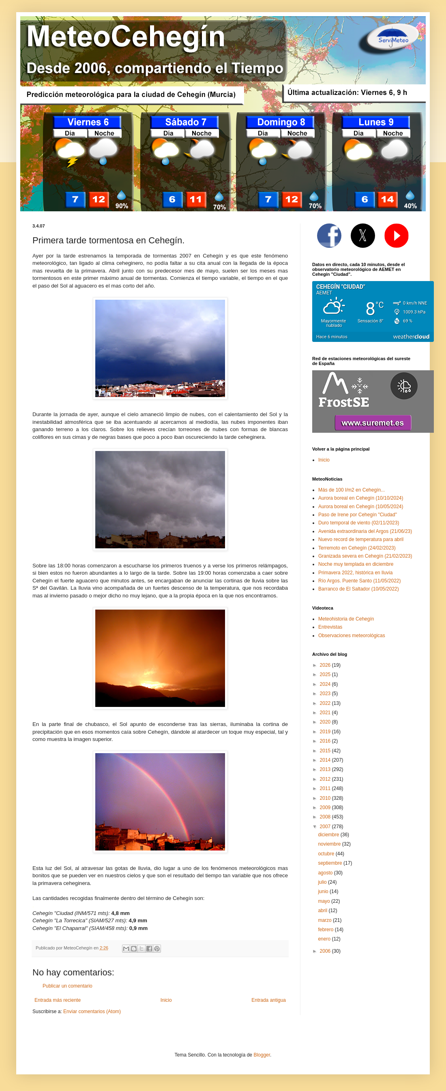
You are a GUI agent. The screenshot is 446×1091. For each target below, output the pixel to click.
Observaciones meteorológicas (351, 635)
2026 (326, 665)
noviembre (330, 844)
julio (323, 882)
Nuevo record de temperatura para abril (360, 539)
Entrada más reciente (57, 1000)
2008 (326, 817)
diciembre (329, 835)
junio (324, 891)
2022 (326, 703)
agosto (326, 873)
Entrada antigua (268, 1000)
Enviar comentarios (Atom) (92, 1011)
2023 (326, 693)
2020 (326, 722)
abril (323, 910)
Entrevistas (330, 627)
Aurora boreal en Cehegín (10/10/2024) (360, 498)
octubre (326, 854)
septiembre (330, 863)
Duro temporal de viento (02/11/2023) (358, 523)
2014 (326, 760)
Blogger (261, 1055)
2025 (326, 674)
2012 (326, 779)
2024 (326, 684)
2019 (326, 731)
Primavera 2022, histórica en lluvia (355, 573)
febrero (326, 929)
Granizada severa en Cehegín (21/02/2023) (365, 556)
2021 (326, 712)
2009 (326, 807)
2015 (326, 751)
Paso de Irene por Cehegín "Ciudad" (357, 515)
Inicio (166, 1000)
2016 (326, 741)
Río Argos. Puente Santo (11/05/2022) (359, 581)
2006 (326, 951)
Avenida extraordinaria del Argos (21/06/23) (365, 531)
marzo (325, 920)
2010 (326, 798)
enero (325, 939)
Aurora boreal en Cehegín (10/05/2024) (360, 506)
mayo (324, 901)
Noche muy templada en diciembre (355, 564)
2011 (326, 788)
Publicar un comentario (67, 986)
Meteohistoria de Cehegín (346, 619)
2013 (326, 769)
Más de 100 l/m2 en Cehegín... (351, 490)
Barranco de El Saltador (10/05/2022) (358, 589)
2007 (326, 826)
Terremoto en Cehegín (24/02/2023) (357, 548)
